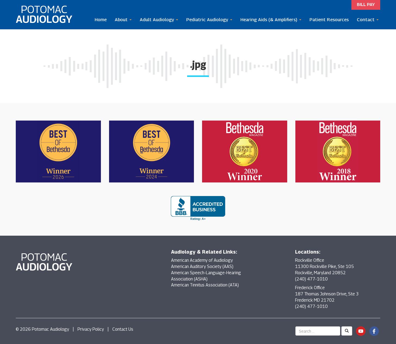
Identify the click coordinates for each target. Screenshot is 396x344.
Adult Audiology (159, 19)
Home (101, 19)
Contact (368, 19)
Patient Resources (329, 19)
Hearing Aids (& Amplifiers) (270, 19)
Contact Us (122, 329)
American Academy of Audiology (202, 260)
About (123, 19)
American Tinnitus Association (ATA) (205, 285)
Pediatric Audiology (209, 19)
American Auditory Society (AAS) (202, 266)
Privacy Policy (91, 329)
